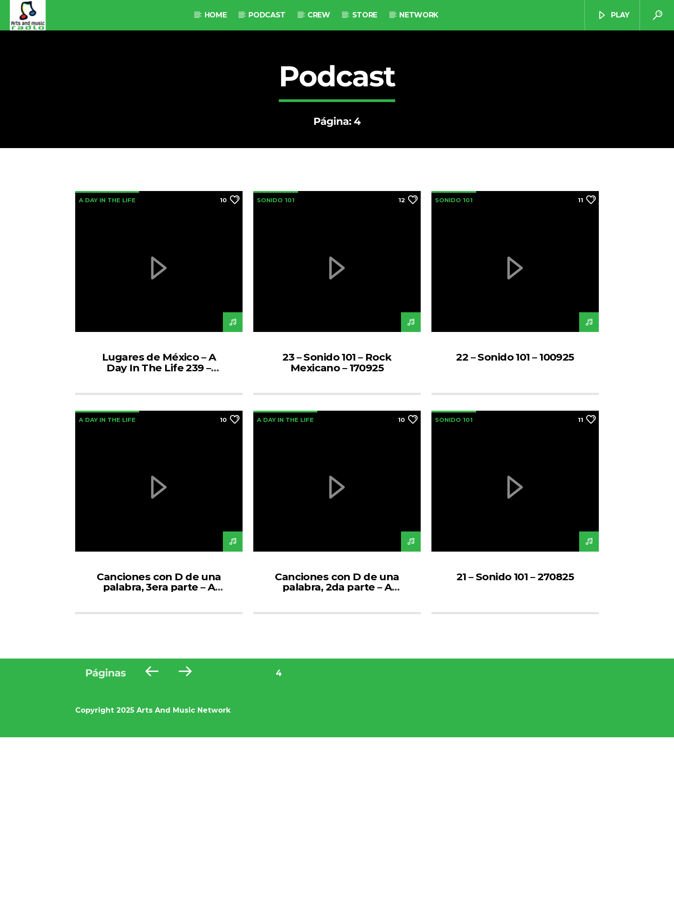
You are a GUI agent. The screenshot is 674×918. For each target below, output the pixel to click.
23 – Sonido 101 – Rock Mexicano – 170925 (337, 543)
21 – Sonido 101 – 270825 (515, 757)
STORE (364, 15)
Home (216, 15)
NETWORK (418, 15)
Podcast (267, 15)
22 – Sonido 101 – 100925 (515, 537)
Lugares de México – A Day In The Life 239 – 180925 (159, 548)
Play (613, 15)
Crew (318, 15)
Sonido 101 (275, 380)
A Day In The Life (107, 380)
